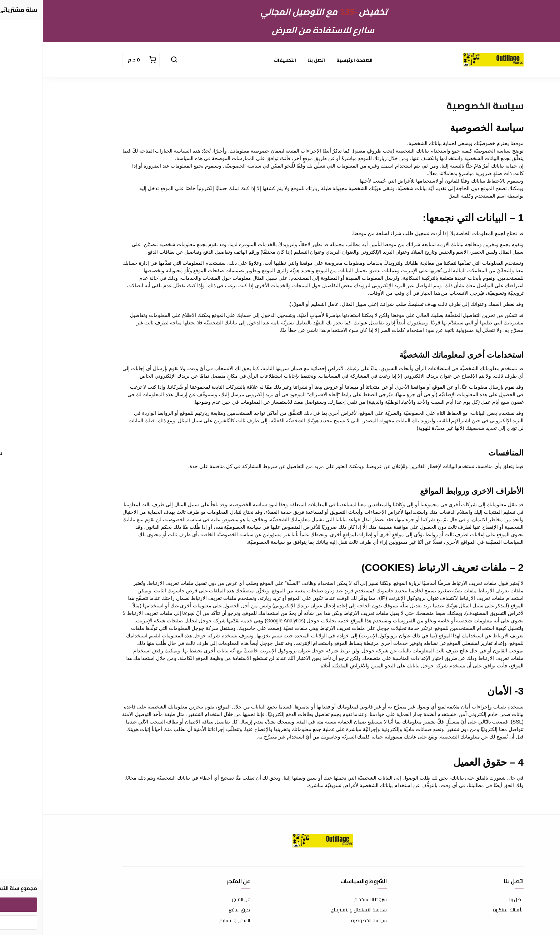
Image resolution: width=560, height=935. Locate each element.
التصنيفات (242, 60)
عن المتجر (198, 899)
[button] (131, 60)
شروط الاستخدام (327, 899)
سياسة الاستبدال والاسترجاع (316, 910)
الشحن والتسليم (191, 920)
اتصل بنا (273, 60)
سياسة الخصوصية (326, 920)
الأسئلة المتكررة (465, 910)
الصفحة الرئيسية (312, 60)
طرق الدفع (196, 910)
